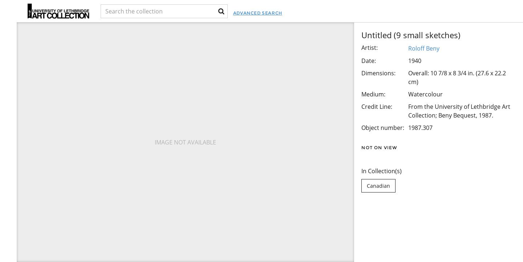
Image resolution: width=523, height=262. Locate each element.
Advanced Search (296, 13)
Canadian (378, 185)
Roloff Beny (423, 48)
